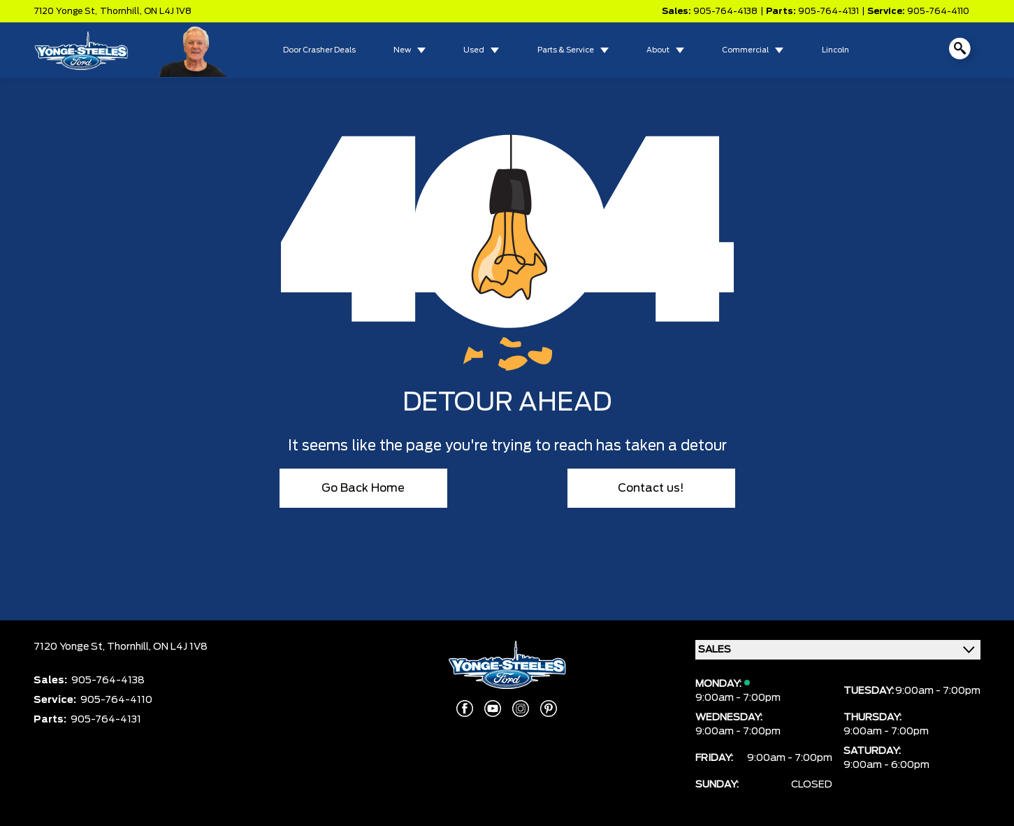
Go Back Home (363, 488)
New (402, 50)
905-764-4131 (828, 11)
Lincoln (835, 50)
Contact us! (651, 488)
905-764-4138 (725, 11)
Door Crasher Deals (319, 50)
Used (473, 50)
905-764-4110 (938, 11)
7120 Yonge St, (65, 11)
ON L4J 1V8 (167, 11)
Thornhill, (122, 11)
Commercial (745, 50)
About (657, 50)
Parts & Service (565, 50)
